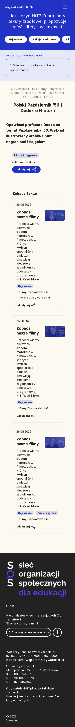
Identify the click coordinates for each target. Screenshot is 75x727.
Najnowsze (16, 39)
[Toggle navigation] (65, 8)
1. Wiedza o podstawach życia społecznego (32, 67)
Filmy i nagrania (25, 155)
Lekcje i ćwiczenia (44, 39)
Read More (31, 279)
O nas (10, 606)
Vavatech (13, 720)
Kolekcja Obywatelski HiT (35, 297)
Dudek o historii (25, 162)
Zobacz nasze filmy (27, 214)
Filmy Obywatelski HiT (34, 292)
